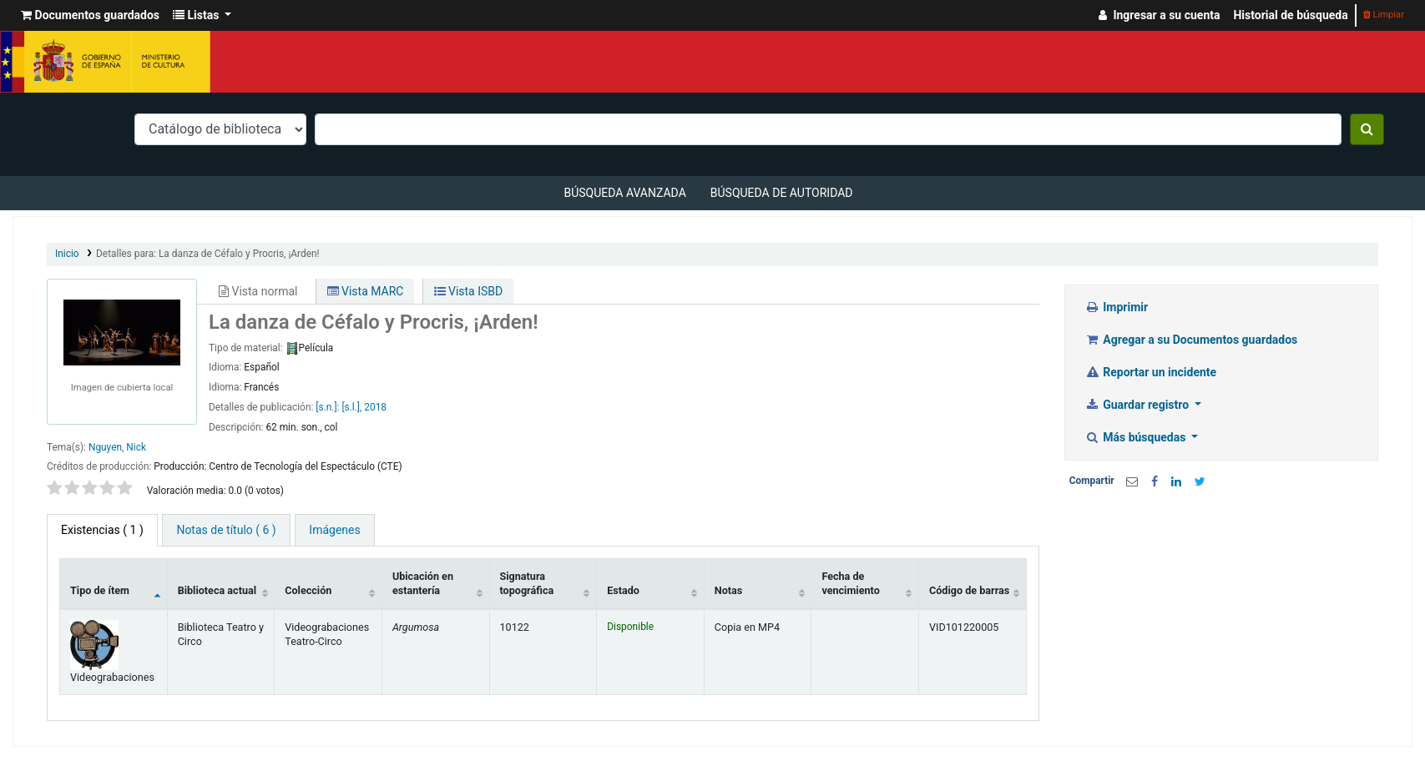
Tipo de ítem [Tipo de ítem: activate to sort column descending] (99, 590)
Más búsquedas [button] (1137, 437)
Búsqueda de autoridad (781, 192)
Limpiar (1383, 14)
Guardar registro (1138, 404)
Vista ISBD (468, 291)
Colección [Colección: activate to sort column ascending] (308, 590)
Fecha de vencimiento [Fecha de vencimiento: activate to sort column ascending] (850, 583)
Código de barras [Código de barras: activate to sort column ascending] (969, 590)
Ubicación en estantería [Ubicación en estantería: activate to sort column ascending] (422, 583)
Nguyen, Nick (117, 447)
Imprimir (1116, 307)
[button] (90, 15)
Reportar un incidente (1150, 372)
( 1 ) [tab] (102, 530)
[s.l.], (351, 407)
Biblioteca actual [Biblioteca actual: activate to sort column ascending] (217, 590)
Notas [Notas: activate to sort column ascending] (728, 590)
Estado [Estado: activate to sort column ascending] (623, 590)
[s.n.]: (328, 407)
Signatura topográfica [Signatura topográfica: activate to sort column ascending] (527, 583)
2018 (375, 407)
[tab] (226, 530)
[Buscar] (1367, 129)
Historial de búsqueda (1290, 15)
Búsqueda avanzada (624, 192)
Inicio (67, 253)
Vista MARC (365, 291)
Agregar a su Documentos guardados (1191, 339)
